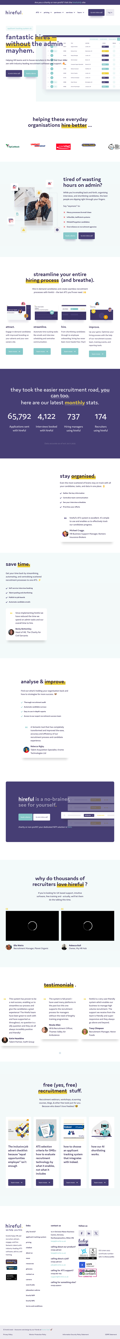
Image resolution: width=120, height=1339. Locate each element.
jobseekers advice (33, 1297)
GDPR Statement (111, 1334)
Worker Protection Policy (37, 1334)
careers (29, 1287)
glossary (29, 1276)
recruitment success (56, 716)
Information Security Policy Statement (76, 1334)
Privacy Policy (8, 1334)
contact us (30, 1281)
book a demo (31, 73)
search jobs (30, 1292)
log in (110, 12)
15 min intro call (96, 12)
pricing (28, 1249)
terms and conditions (34, 1313)
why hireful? (31, 1239)
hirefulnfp (77, 2)
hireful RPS (30, 1308)
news (28, 1265)
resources (30, 1271)
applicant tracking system (36, 1244)
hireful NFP (30, 1303)
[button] (39, 12)
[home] (15, 12)
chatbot (29, 1255)
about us (29, 1260)
